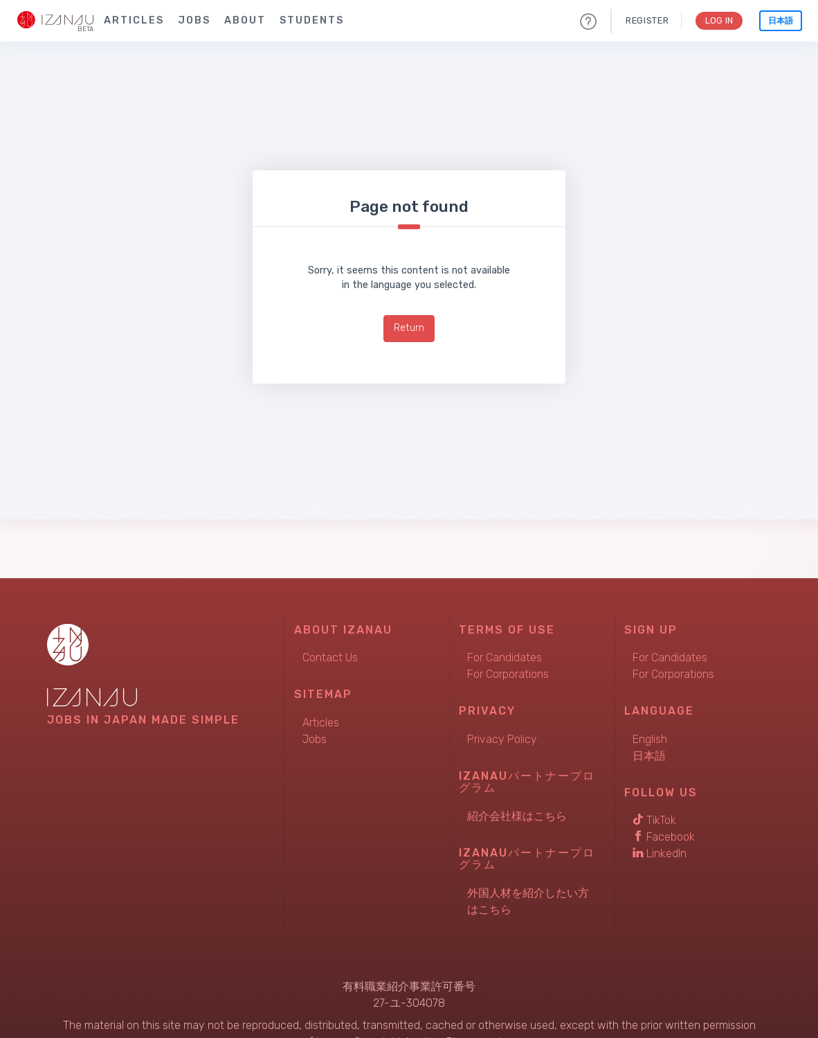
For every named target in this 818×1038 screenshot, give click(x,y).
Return (409, 328)
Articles (134, 20)
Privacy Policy (502, 739)
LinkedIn (660, 853)
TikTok (654, 820)
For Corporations (508, 674)
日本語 (780, 21)
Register (645, 20)
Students (312, 20)
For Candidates (504, 657)
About (245, 20)
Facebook (664, 836)
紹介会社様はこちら (517, 816)
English (650, 739)
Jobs (194, 20)
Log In (718, 20)
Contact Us (330, 657)
